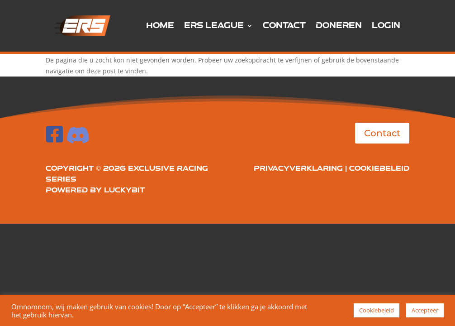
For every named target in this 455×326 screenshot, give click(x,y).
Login (386, 25)
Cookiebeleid (379, 169)
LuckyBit (124, 190)
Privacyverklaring (298, 169)
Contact (284, 25)
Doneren (339, 25)
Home (160, 25)
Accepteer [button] (425, 310)
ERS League (214, 25)
